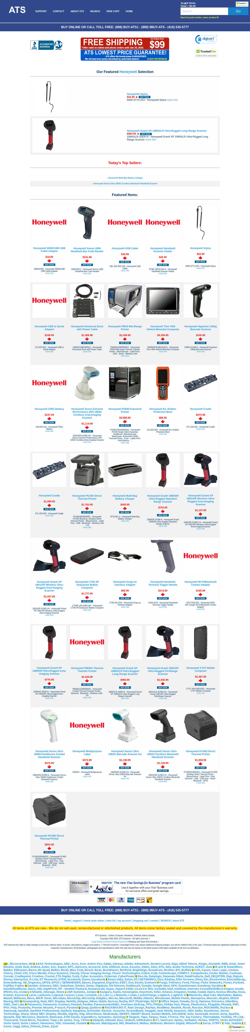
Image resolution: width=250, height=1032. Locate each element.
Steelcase (55, 1017)
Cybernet (110, 976)
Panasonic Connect (56, 1004)
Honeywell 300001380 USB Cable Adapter (49, 250)
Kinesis (167, 991)
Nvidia (123, 1001)
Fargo (163, 982)
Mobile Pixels (180, 998)
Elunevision (218, 979)
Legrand (57, 995)
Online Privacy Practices (115, 942)
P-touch (60, 1007)
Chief (17, 973)
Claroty (74, 973)
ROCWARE (211, 1007)
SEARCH (95, 11)
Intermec (193, 988)
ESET (123, 982)
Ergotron (112, 982)
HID (39, 988)
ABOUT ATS (77, 11)
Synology (119, 1017)
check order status (94, 920)
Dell (207, 976)
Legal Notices (97, 942)
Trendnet (43, 1020)
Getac (90, 985)
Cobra (145, 973)
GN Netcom (117, 985)
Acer (83, 963)
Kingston (180, 991)
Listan (132, 995)
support (77, 920)
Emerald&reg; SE (15, 982)
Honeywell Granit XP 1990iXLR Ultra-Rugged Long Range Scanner (167, 130)
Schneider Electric (99, 1010)
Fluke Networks (211, 982)
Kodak (192, 991)
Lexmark (90, 995)
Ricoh (187, 1007)
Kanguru (106, 991)
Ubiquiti (98, 1020)
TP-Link (238, 1017)
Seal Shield (164, 1010)
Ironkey (24, 991)
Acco (74, 963)
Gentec (80, 985)
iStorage (49, 991)
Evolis (139, 982)
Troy (76, 1020)
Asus (124, 966)
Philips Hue (172, 1004)
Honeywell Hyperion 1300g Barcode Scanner (201, 328)
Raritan (150, 1007)
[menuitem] (17, 11)
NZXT (154, 1001)
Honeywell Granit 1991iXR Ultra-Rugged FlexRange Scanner (163, 671)
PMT (236, 1004)
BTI (178, 970)
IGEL (131, 988)
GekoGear (67, 985)
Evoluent (151, 982)
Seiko (198, 1010)
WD (121, 1023)
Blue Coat (76, 970)
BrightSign (139, 970)
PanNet (88, 1004)
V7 (157, 1020)
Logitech (164, 995)
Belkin (55, 970)
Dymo (86, 979)
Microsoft (125, 998)
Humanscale (96, 988)
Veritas (202, 1020)
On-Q (194, 1001)
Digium (238, 976)
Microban (59, 998)
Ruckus (225, 1007)
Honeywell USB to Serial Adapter (49, 328)
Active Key (94, 963)
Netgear (83, 1001)
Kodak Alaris (206, 991)
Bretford (125, 970)
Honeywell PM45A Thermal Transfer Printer (87, 669)
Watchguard (109, 1023)
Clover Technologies (126, 973)
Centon (233, 970)
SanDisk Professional (44, 1010)
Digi (229, 976)
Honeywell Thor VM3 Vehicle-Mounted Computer (162, 328)
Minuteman (162, 998)
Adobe (128, 963)
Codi (154, 973)
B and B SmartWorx (228, 966)
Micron (113, 998)
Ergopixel (98, 982)
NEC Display (56, 1001)
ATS (161, 966)
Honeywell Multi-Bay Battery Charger (125, 178)
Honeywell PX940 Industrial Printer (124, 410)
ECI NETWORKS (145, 979)
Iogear (229, 988)
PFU (149, 1004)
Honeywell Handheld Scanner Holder (162, 250)
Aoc (53, 966)
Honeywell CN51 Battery (49, 408)
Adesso (117, 963)
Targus (153, 1017)
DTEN (62, 979)
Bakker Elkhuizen (15, 970)
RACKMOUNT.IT (116, 1007)
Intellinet (180, 988)
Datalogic (155, 976)
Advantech (141, 963)
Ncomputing (30, 1001)
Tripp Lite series (61, 1020)
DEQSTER (218, 976)
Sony (223, 1013)
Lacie (32, 995)
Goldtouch (133, 985)
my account (124, 920)
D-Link (33, 979)
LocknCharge (147, 995)
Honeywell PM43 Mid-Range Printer (125, 328)
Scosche (119, 1010)
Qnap (84, 1007)
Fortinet (238, 982)
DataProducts (194, 976)
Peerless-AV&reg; (133, 1004)
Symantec (105, 1017)
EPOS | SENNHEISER (66, 982)
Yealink (236, 1023)
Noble (103, 1001)
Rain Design (136, 1007)
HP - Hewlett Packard (72, 988)
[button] (237, 1028)
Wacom (95, 1023)
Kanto (117, 991)
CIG (25, 973)
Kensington (130, 991)
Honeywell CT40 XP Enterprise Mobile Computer (87, 584)
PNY (6, 1007)
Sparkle (234, 1013)
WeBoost (156, 1023)
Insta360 (160, 988)
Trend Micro (27, 1020)
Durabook (74, 979)
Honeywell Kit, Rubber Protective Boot (162, 410)
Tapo (144, 1017)
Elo (206, 979)
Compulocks (199, 973)
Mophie (224, 998)
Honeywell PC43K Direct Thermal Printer (87, 497)
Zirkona (35, 1026)
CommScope (167, 973)
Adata (107, 963)
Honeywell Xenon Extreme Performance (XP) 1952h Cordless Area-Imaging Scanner (87, 413)
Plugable (214, 1004)
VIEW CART (112, 11)
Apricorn (81, 966)
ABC (67, 963)
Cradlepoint (23, 976)
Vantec (178, 1020)
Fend (185, 982)
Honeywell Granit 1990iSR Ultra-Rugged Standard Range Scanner (163, 498)
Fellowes (175, 982)
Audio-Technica (183, 966)
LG (100, 995)
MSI (17, 1001)
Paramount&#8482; (107, 1004)
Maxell (8, 998)
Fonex (227, 982)
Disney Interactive (16, 979)
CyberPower (126, 976)
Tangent (134, 1017)
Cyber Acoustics (91, 976)
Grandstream (187, 985)
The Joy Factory (190, 1017)
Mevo (30, 998)
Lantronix (44, 995)
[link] (206, 40)
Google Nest (161, 985)
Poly (14, 1007)
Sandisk (23, 1010)
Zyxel (54, 1026)
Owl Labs (18, 1004)
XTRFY (216, 1023)
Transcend (11, 1020)
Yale (227, 1023)
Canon (206, 970)
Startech (42, 1017)
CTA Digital (63, 976)
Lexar (80, 995)
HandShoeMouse (15, 988)
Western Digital (174, 1023)
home (67, 920)
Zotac (45, 1026)
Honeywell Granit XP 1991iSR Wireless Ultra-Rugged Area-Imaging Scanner (201, 500)
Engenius (34, 982)
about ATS (178, 920)
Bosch (89, 970)
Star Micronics (25, 1017)
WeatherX (131, 1023)
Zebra (25, 1026)
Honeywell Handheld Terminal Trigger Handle (162, 583)
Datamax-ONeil (173, 976)
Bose (98, 970)
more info (172, 99)
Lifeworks (120, 995)
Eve (131, 982)
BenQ (65, 970)
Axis (209, 966)
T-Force (173, 1017)
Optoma (204, 1001)
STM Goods (72, 1017)
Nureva (113, 1001)
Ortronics (217, 1001)
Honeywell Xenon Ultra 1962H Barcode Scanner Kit (125, 753)
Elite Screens (185, 979)
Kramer (8, 995)
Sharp (25, 1013)
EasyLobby (115, 979)
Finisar (195, 982)
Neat (43, 1001)
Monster (212, 998)
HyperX (120, 988)
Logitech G (178, 995)
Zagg (16, 1026)
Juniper (92, 991)
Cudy (75, 976)
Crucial (49, 976)
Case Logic (219, 970)
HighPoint (50, 988)
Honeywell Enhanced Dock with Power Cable (87, 328)
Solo (190, 1013)
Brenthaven (111, 970)
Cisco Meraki (37, 973)
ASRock (114, 966)
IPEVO (8, 991)
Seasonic (180, 1010)
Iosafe (239, 988)
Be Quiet (44, 970)
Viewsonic (47, 1023)
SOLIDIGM (179, 1013)
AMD (224, 963)
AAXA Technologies (49, 963)
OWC (7, 1004)
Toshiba (226, 1017)
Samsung (10, 1010)
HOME (129, 11)
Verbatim (190, 1020)
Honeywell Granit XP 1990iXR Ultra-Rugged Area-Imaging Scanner (49, 670)
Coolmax (235, 973)
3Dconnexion (18, 963)
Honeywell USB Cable (125, 248)
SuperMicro (89, 1017)
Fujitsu (19, 985)
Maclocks (195, 995)
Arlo (104, 966)
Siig (81, 1013)
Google (146, 985)
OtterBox (231, 1001)
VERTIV (213, 1020)
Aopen (61, 966)
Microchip (73, 998)
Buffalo (186, 970)
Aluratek (214, 963)
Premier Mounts (43, 1007)
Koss (241, 991)
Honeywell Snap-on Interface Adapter (125, 583)
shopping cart (140, 920)
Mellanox (19, 998)
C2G (197, 970)
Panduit (76, 1004)
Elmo (199, 979)
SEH (191, 1010)
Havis (32, 988)
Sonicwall (201, 1013)
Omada (184, 1001)
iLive (139, 988)
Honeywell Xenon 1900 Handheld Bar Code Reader (87, 250)
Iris (15, 991)
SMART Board (140, 1013)
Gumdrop (203, 985)
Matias (237, 995)
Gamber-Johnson (39, 985)
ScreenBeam (135, 1010)
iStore (60, 991)
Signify (73, 1013)
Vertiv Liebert (30, 1023)
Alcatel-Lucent (160, 963)
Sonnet (214, 1013)
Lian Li (107, 995)
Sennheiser (211, 1010)
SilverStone (94, 1013)
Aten (154, 966)
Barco (33, 970)
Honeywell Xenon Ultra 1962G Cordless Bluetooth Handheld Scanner (126, 183)
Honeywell (128, 72)
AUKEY (200, 966)
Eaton (129, 979)
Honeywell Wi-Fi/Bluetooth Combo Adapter (201, 583)
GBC (56, 985)
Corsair (8, 976)
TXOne (85, 1020)
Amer (232, 963)
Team (163, 1017)
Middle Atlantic (143, 998)
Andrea (35, 966)
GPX (174, 985)
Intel (170, 988)
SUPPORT (41, 11)
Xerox (207, 1023)
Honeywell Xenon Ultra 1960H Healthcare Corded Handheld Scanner (49, 754)
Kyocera (20, 995)
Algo (174, 963)
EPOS (46, 982)
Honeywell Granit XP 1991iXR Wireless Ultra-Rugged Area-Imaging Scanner (49, 586)
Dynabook (98, 979)
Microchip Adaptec (94, 998)
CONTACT (58, 11)
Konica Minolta (226, 991)
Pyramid (72, 1007)
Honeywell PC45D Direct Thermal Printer (200, 753)
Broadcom (155, 970)
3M (31, 963)
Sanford (66, 1010)
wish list (111, 920)
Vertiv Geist (11, 1023)
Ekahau (170, 979)
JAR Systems (76, 991)
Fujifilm (9, 985)
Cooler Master (218, 973)
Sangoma (79, 1010)
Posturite (24, 1007)
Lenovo (69, 995)
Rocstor (197, 1007)
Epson (86, 982)
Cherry (8, 973)
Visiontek (68, 1023)
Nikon (93, 1001)
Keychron (146, 991)
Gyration (217, 985)
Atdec (146, 966)
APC (71, 966)
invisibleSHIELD (212, 988)
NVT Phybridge (139, 1001)
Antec (45, 966)
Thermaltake (211, 1017)
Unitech (129, 1020)
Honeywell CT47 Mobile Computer (201, 669)
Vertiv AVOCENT (231, 1020)
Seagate (150, 1010)
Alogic (202, 963)
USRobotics (144, 1020)
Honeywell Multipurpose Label (87, 753)
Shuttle (62, 1013)
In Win (149, 988)
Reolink (176, 1007)
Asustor (134, 966)
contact (154, 920)
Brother (169, 970)
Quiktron (96, 1007)
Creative (37, 976)
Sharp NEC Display (43, 1013)
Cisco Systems (58, 973)
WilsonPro (193, 1023)
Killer (157, 991)
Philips (158, 1004)
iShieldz (36, 991)
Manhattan (224, 995)
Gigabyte (102, 985)
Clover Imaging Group (96, 973)
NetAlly (71, 1001)
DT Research (48, 979)
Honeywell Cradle (200, 408)
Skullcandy (110, 1013)
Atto (168, 966)
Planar (185, 1004)
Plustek (226, 1004)
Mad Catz (209, 995)
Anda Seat (22, 966)
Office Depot (169, 1001)
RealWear (163, 1007)
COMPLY (183, 973)
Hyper (110, 988)
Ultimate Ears (114, 1020)
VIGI (58, 1023)
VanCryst (166, 1020)
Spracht (9, 1017)
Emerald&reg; (236, 979)
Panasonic (34, 1004)
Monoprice (198, 998)
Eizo (160, 979)
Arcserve (94, 966)
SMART (124, 1013)
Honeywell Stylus (137, 94)
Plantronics (199, 1004)
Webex (144, 1023)
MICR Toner (44, 998)
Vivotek (81, 1023)
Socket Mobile (161, 1013)
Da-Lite (142, 976)
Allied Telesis (188, 963)
